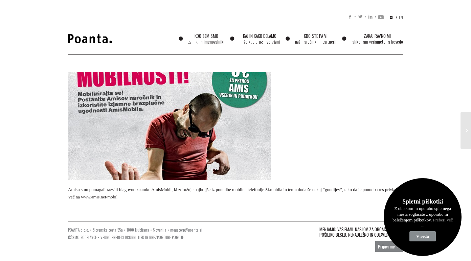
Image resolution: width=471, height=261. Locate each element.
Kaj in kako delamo (260, 38)
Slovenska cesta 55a (108, 230)
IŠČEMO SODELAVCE (82, 237)
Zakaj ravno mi (377, 38)
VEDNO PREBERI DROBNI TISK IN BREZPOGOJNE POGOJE (142, 237)
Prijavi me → (389, 246)
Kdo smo (206, 38)
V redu (422, 236)
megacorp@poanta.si (186, 230)
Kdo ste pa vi (315, 38)
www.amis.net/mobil (99, 196)
